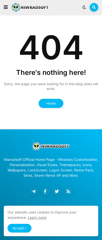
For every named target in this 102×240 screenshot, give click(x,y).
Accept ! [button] (19, 228)
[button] (6, 7)
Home (51, 103)
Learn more (37, 217)
